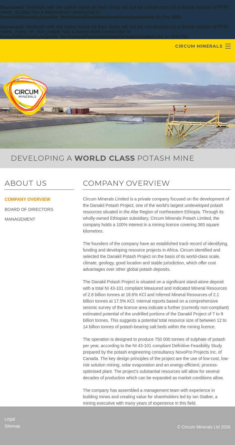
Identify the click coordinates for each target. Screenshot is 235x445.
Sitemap (12, 426)
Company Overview (27, 199)
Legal (10, 419)
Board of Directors (29, 209)
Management (20, 219)
